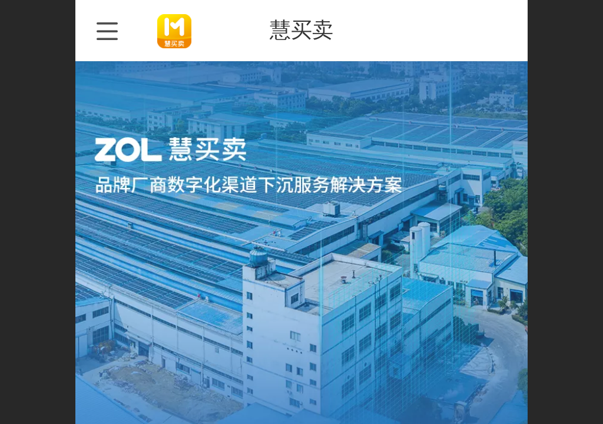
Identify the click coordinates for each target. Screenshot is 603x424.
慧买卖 (301, 30)
